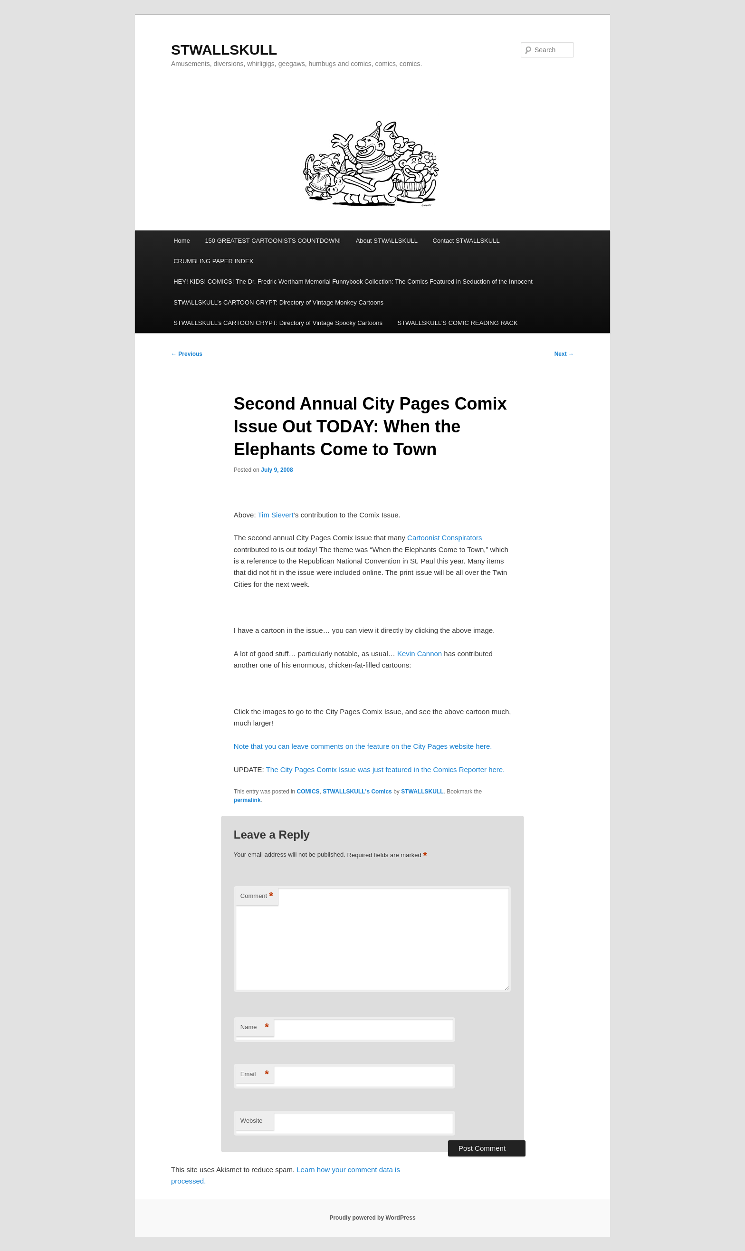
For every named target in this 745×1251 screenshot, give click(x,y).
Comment (256, 896)
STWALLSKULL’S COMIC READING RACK (457, 322)
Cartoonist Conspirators (444, 538)
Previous (186, 354)
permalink (247, 800)
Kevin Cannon (419, 653)
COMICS (308, 791)
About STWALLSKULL (387, 240)
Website (251, 1120)
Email (254, 1074)
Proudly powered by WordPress (372, 1217)
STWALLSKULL (224, 49)
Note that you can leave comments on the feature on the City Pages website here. (363, 746)
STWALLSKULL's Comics (357, 791)
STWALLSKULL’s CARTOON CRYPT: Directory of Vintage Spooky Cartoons (277, 322)
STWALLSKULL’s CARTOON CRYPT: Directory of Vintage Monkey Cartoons (278, 302)
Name (254, 1027)
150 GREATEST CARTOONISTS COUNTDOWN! (273, 240)
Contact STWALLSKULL (466, 240)
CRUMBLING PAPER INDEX (213, 261)
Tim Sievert (275, 515)
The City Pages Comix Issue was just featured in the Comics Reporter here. (385, 769)
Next (564, 354)
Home (181, 240)
